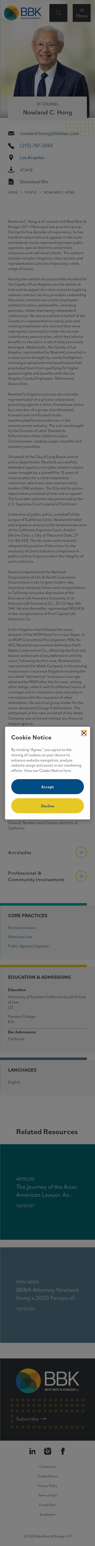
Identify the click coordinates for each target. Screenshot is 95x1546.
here (67, 770)
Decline (47, 805)
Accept (47, 786)
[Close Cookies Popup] (84, 733)
